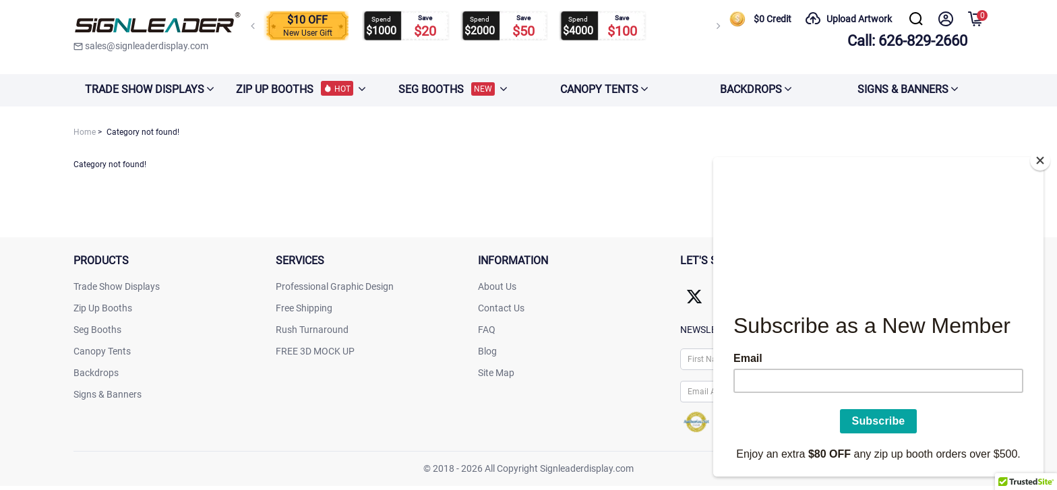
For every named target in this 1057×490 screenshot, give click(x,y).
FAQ (486, 329)
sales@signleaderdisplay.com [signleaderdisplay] (140, 45)
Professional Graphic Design (335, 286)
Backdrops (96, 372)
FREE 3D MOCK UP (315, 351)
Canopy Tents (102, 351)
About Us (497, 286)
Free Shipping (304, 308)
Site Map (496, 372)
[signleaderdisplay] (157, 23)
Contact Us (501, 308)
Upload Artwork (848, 19)
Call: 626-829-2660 (907, 40)
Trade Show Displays (116, 286)
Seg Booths (97, 329)
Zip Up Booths (102, 308)
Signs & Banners (107, 394)
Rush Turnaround (312, 329)
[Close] (1040, 156)
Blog (487, 351)
